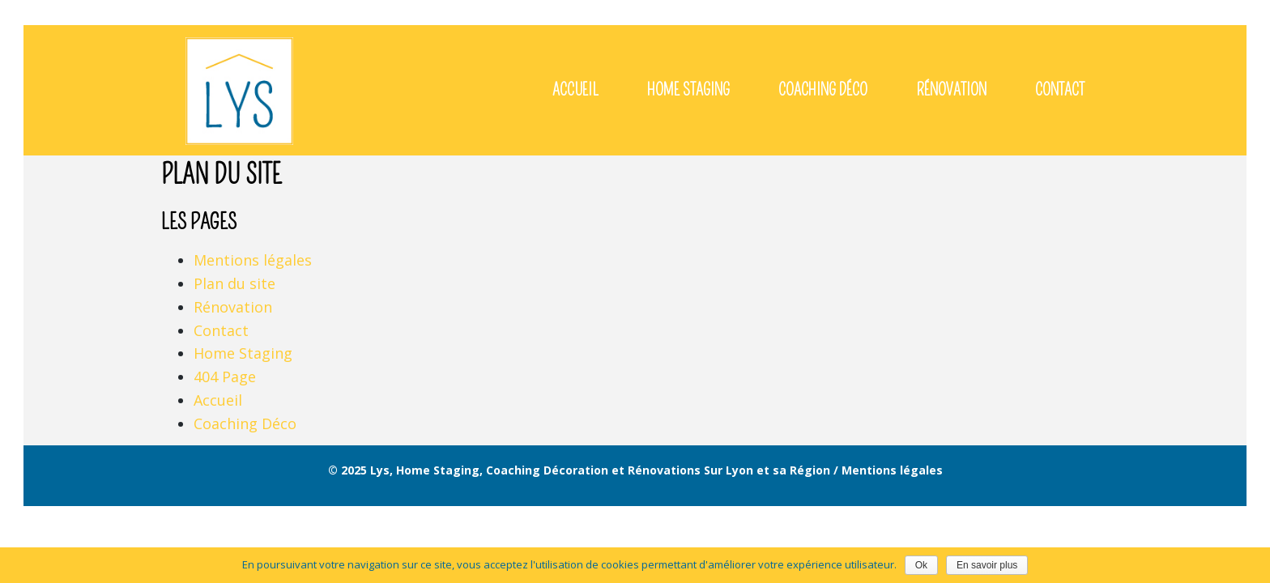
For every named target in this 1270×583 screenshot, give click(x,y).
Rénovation (233, 307)
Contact (221, 330)
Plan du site (234, 283)
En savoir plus (987, 565)
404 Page (225, 376)
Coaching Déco (245, 423)
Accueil (218, 400)
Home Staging (243, 353)
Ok (921, 565)
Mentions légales (253, 260)
